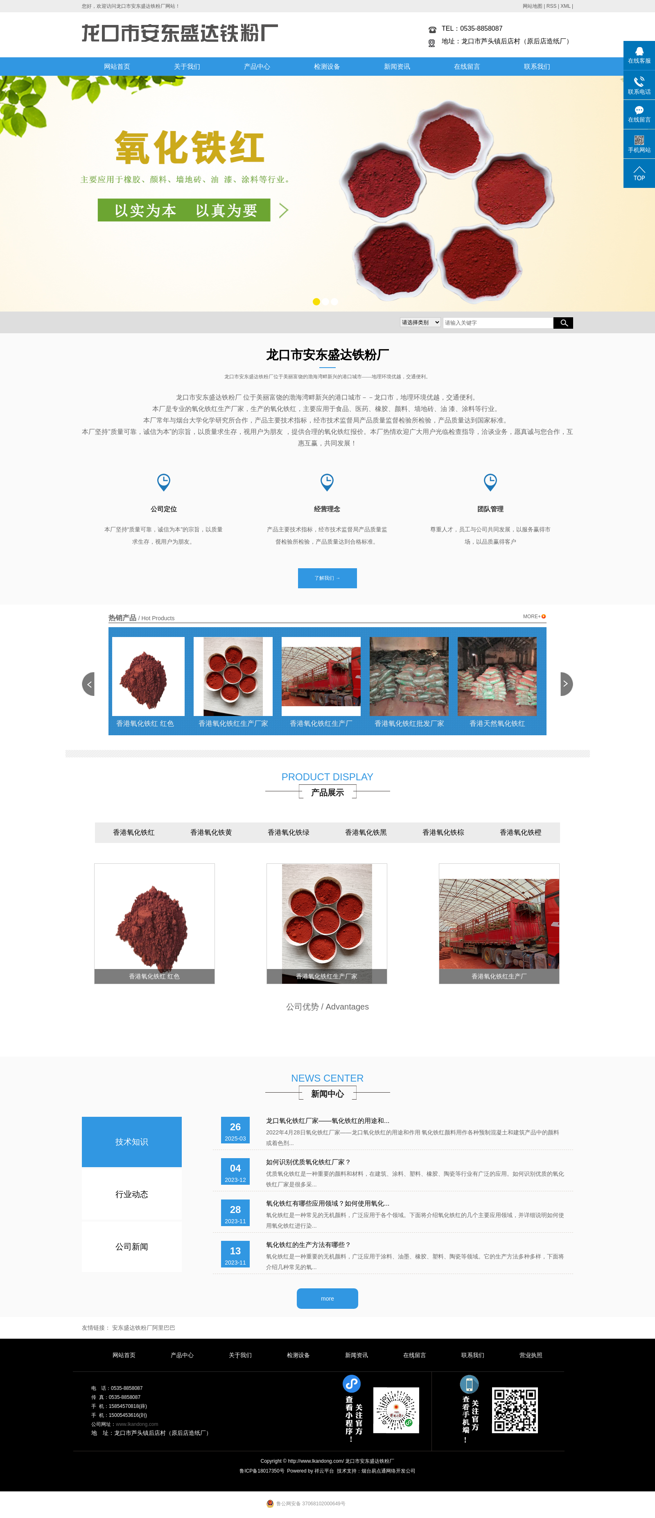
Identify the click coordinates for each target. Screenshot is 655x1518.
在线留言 (467, 66)
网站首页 (117, 66)
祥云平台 (324, 1471)
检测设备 (327, 66)
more (327, 1298)
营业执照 (530, 1355)
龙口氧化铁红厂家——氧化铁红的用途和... (327, 1120)
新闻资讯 (397, 66)
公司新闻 (131, 1246)
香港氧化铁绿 (288, 832)
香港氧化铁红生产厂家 (237, 723)
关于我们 (187, 66)
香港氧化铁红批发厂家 (413, 723)
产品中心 (257, 66)
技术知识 (131, 1141)
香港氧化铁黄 (211, 832)
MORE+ (535, 617)
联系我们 (537, 66)
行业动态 (131, 1194)
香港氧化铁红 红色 (149, 723)
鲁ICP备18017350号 (261, 1471)
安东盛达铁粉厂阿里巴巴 (143, 1327)
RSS (552, 6)
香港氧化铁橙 (521, 832)
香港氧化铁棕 (443, 832)
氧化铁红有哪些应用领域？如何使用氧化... (327, 1203)
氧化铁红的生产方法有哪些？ (308, 1244)
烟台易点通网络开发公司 (388, 1471)
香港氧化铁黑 (366, 832)
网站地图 (532, 6)
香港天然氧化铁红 (501, 723)
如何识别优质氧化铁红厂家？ (308, 1162)
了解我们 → (327, 578)
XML (565, 6)
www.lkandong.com (137, 1424)
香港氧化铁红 (134, 832)
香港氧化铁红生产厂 (325, 723)
